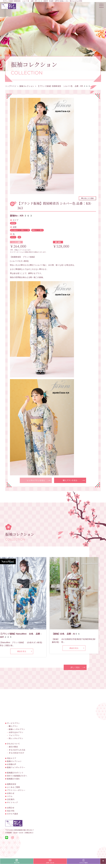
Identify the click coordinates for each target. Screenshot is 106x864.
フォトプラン (14, 735)
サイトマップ (12, 802)
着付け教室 (13, 746)
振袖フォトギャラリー (16, 767)
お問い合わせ (50, 861)
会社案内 (10, 799)
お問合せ (10, 807)
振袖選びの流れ (13, 778)
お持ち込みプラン (16, 732)
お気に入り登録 (87, 198)
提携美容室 (11, 784)
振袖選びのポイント (15, 772)
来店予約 (10, 810)
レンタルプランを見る (36, 480)
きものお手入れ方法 (17, 750)
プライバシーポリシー (16, 790)
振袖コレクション (14, 761)
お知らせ (10, 793)
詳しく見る (75, 667)
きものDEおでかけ (16, 752)
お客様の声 (11, 764)
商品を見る (21, 651)
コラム (9, 796)
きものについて (13, 743)
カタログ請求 (12, 813)
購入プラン (13, 726)
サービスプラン (13, 723)
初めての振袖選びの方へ (17, 775)
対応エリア (11, 758)
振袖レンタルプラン (17, 729)
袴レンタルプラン (16, 738)
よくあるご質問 (13, 787)
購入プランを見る (70, 480)
